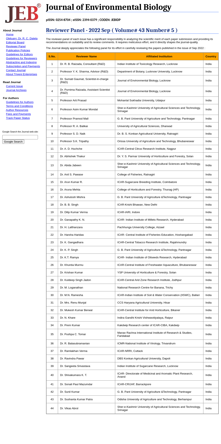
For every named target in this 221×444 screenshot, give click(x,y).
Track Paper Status (18, 118)
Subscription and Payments (23, 66)
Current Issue (14, 86)
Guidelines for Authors (20, 102)
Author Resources (17, 110)
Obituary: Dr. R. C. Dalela (21, 38)
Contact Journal (16, 70)
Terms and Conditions (19, 106)
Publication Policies (18, 50)
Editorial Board (15, 42)
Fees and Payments (18, 114)
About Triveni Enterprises (21, 74)
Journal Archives (16, 90)
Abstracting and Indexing (21, 62)
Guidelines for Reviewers (21, 58)
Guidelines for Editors (19, 54)
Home (10, 34)
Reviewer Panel (16, 46)
